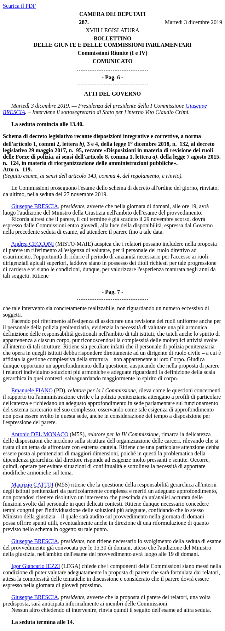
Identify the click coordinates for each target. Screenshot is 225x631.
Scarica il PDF (19, 6)
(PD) (59, 390)
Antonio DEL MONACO (39, 434)
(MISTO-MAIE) (74, 244)
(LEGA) (71, 566)
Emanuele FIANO (32, 390)
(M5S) (77, 434)
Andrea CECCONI (32, 244)
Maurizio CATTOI (32, 485)
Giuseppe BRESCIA (34, 206)
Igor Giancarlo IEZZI (35, 566)
